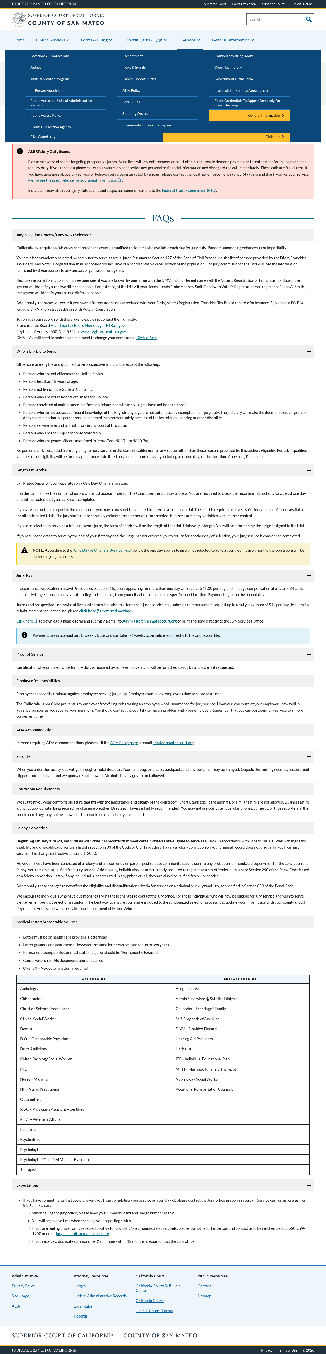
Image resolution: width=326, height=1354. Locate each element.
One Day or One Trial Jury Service (102, 550)
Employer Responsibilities (38, 680)
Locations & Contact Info (49, 55)
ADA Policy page (124, 742)
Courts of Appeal (244, 4)
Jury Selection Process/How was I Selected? (53, 234)
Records (81, 1316)
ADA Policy (131, 90)
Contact (204, 1286)
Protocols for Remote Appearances (241, 90)
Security (23, 756)
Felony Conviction (32, 827)
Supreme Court (215, 4)
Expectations (27, 1185)
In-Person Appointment (49, 90)
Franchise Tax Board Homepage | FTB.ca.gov (88, 325)
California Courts (150, 1300)
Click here (24, 621)
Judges (35, 67)
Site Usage (20, 1296)
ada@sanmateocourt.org (173, 742)
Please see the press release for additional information (72, 180)
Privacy (267, 1350)
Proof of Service (29, 654)
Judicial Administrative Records (100, 1296)
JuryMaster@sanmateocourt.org (149, 621)
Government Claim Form (233, 79)
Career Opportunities (139, 79)
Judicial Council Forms (154, 1310)
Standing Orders (135, 113)
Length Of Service (31, 470)
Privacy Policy (23, 1286)
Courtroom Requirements (38, 789)
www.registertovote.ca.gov (103, 331)
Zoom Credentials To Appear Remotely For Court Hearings (247, 102)
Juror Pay (24, 575)
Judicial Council (302, 4)
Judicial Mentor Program (49, 79)
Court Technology (228, 67)
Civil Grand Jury (42, 136)
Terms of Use (287, 1350)
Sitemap (204, 1296)
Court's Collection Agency (50, 127)
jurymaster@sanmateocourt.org (82, 1233)
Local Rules (131, 102)
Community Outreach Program (146, 125)
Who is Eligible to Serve (36, 351)
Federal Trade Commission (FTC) (189, 190)
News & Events (134, 67)
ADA (16, 1306)
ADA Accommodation (35, 729)
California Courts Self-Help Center (158, 1288)
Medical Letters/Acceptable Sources (46, 922)
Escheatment (132, 55)
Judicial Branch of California (44, 4)
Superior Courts (274, 4)
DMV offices (146, 337)
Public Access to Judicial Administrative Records (61, 102)
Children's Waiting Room (233, 55)
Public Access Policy (46, 115)
